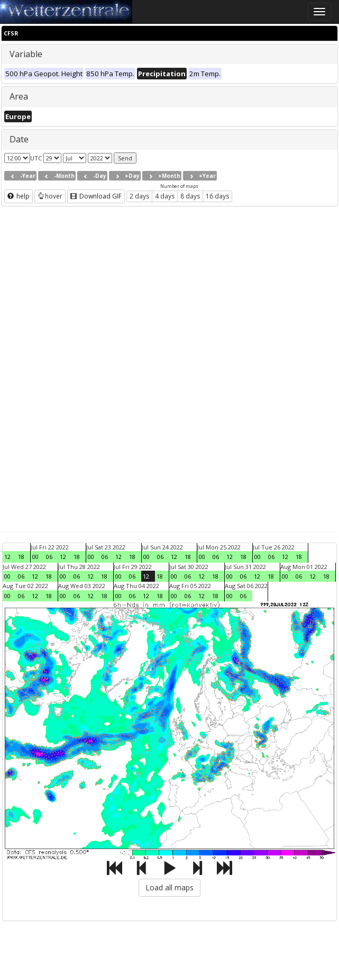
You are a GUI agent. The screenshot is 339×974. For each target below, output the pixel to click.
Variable (26, 54)
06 (49, 557)
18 (21, 557)
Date (19, 139)
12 (7, 557)
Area (19, 96)
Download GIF (96, 196)
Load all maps (169, 887)
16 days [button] (217, 196)
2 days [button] (139, 196)
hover (50, 196)
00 (35, 557)
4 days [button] (165, 196)
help (18, 196)
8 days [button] (190, 196)
